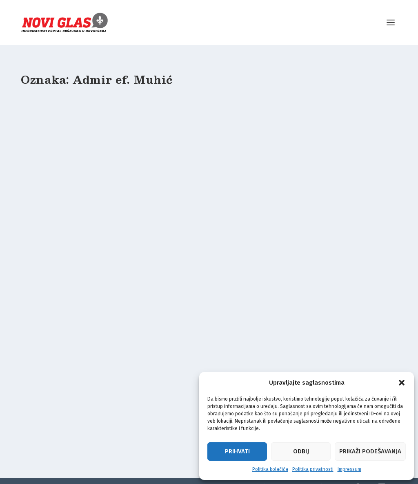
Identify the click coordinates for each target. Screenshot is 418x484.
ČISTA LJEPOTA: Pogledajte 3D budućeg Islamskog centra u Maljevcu (336, 205)
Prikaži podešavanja (370, 451)
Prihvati (237, 451)
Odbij (301, 451)
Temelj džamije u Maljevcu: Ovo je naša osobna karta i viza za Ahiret (76, 205)
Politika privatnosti (313, 469)
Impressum (349, 469)
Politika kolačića (270, 469)
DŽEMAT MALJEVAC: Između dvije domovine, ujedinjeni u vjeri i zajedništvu (209, 205)
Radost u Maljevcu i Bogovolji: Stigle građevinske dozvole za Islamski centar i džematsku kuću (79, 391)
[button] (402, 383)
